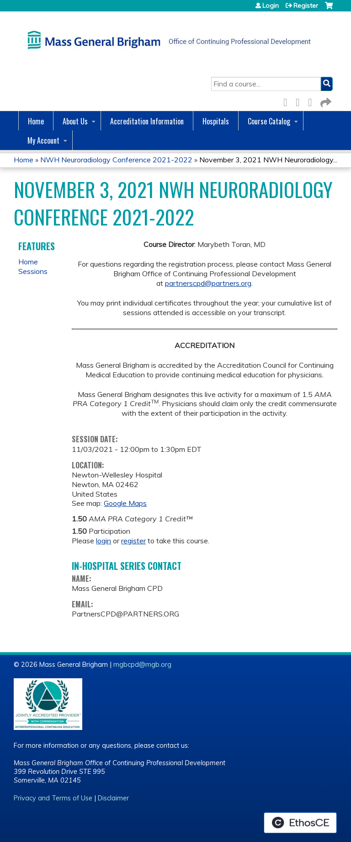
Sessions (33, 271)
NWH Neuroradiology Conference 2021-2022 (116, 159)
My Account (43, 140)
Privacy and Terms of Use (53, 798)
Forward (325, 101)
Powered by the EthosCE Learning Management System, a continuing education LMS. (300, 823)
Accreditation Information (147, 121)
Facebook (287, 101)
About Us (75, 121)
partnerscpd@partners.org (208, 283)
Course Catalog (269, 121)
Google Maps (125, 503)
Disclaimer (113, 798)
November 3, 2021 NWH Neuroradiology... (268, 159)
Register (305, 5)
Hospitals (215, 121)
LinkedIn (312, 101)
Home (36, 121)
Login (270, 5)
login (103, 540)
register (133, 540)
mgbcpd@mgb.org (142, 664)
